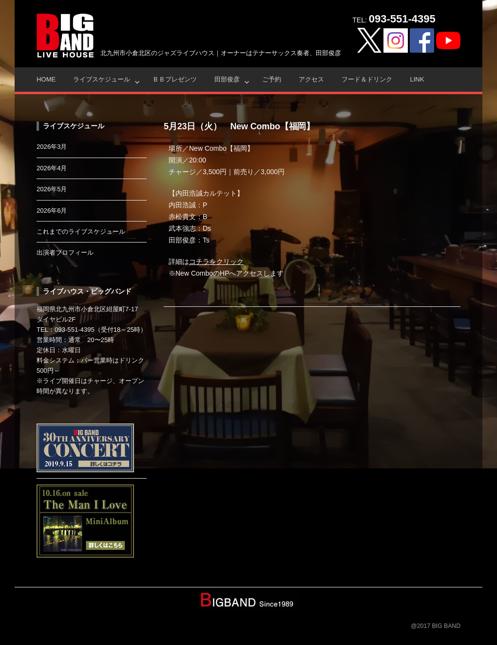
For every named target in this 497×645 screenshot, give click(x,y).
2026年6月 (52, 210)
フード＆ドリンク (367, 79)
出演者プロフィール (65, 252)
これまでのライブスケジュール (81, 231)
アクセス (311, 79)
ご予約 (271, 79)
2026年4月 (52, 168)
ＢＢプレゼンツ (175, 79)
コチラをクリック (216, 261)
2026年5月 (52, 189)
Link (417, 79)
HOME (46, 79)
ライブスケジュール (101, 79)
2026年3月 (52, 146)
